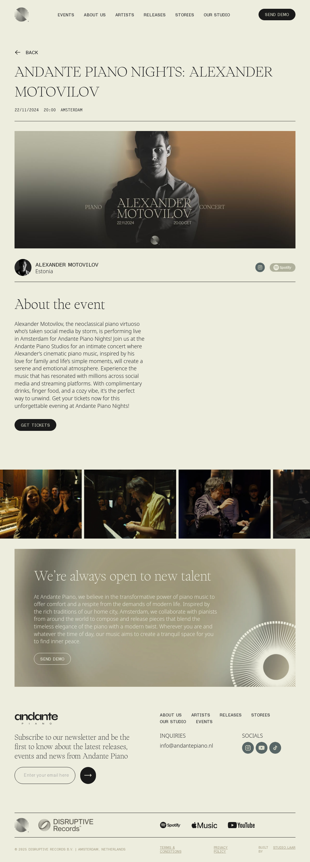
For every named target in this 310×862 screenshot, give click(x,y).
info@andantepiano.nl (186, 745)
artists (124, 13)
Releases (231, 713)
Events (204, 720)
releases (155, 13)
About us (95, 13)
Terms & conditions (170, 848)
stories (184, 13)
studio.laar (284, 847)
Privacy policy (221, 848)
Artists (200, 713)
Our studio (173, 720)
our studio (217, 13)
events (66, 13)
